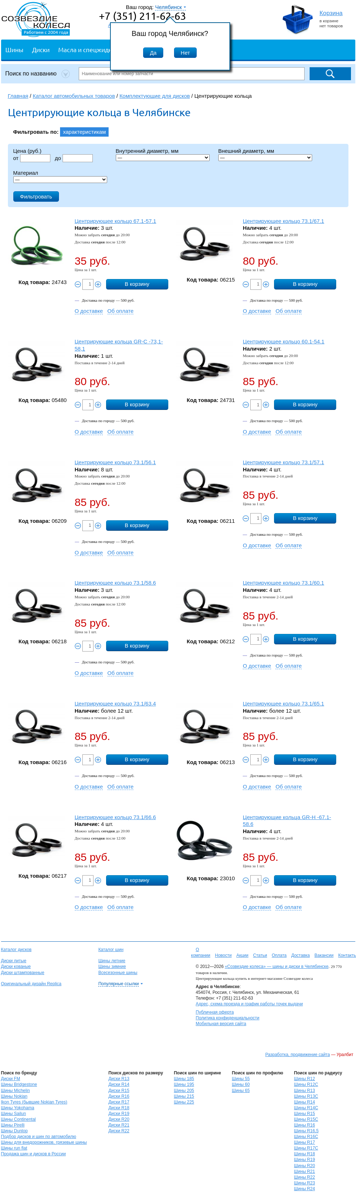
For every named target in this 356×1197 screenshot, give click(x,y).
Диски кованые (16, 966)
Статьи (260, 955)
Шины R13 (304, 1090)
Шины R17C (306, 1148)
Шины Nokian (14, 1096)
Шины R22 (304, 1177)
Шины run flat (14, 1148)
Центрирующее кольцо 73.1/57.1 (283, 462)
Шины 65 (241, 1090)
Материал (25, 173)
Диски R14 (118, 1084)
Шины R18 (304, 1153)
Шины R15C (306, 1119)
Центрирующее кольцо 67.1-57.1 (115, 221)
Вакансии (323, 955)
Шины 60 (241, 1084)
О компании (200, 952)
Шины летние (111, 960)
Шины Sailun (13, 1113)
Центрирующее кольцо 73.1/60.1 (283, 583)
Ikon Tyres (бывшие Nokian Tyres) (34, 1102)
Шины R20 (304, 1165)
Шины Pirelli (13, 1125)
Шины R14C (306, 1107)
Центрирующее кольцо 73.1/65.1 (283, 703)
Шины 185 (184, 1078)
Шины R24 (304, 1188)
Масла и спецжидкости (91, 49)
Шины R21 (304, 1171)
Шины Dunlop (14, 1130)
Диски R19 (118, 1113)
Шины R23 (304, 1182)
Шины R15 (304, 1113)
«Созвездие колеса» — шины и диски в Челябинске (276, 966)
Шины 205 (184, 1090)
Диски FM (10, 1078)
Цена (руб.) (27, 151)
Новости (223, 955)
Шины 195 (184, 1084)
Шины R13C (306, 1096)
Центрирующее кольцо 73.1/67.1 (283, 221)
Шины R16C (306, 1136)
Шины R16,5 (306, 1130)
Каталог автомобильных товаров (74, 96)
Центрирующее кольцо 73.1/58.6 (115, 583)
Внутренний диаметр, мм (147, 151)
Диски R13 (118, 1078)
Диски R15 (118, 1090)
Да (153, 53)
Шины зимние (112, 966)
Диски (41, 49)
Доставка (300, 955)
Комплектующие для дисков (154, 96)
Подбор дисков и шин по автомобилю (38, 1136)
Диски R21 (118, 1125)
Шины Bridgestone (19, 1084)
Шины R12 (304, 1078)
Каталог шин (110, 949)
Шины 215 (184, 1096)
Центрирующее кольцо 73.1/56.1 (115, 462)
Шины (14, 49)
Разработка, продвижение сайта (297, 1054)
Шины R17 (304, 1142)
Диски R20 (118, 1119)
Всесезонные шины (117, 972)
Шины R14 (304, 1102)
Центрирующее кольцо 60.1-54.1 (283, 341)
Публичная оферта (215, 1012)
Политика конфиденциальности (227, 1017)
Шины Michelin (15, 1090)
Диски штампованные (23, 972)
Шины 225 (184, 1102)
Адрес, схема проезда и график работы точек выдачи (249, 1003)
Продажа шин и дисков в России (33, 1153)
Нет (185, 53)
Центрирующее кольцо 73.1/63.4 (115, 703)
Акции (242, 955)
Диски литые (14, 960)
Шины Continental (18, 1119)
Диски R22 (118, 1130)
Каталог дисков (16, 949)
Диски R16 (118, 1096)
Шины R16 (304, 1125)
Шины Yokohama (18, 1107)
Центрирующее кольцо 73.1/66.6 (115, 817)
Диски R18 (118, 1107)
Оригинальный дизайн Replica (31, 983)
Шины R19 (304, 1159)
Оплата (279, 955)
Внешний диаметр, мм (246, 151)
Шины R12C (306, 1084)
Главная (18, 96)
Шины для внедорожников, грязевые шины (44, 1142)
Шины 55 (241, 1078)
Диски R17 (118, 1102)
